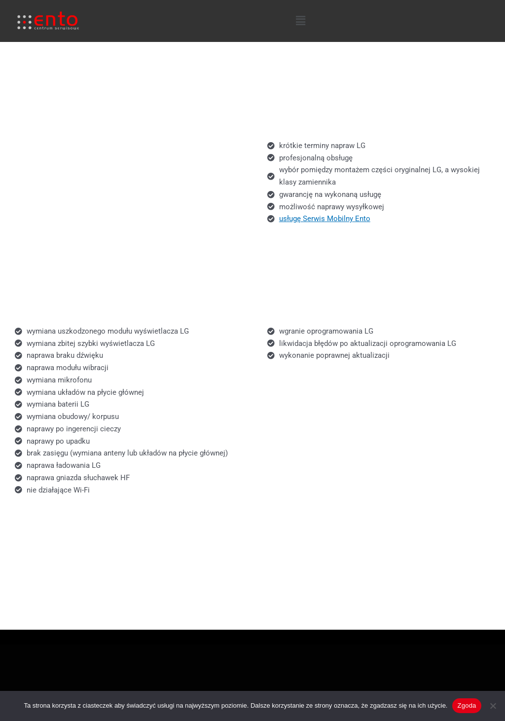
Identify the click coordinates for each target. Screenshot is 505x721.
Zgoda (466, 705)
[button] (300, 20)
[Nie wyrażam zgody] (493, 706)
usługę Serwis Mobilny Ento (324, 218)
